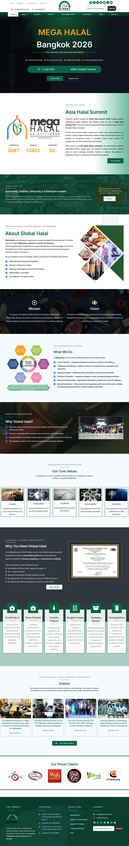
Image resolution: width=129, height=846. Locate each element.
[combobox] (96, 8)
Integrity (12, 504)
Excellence (64, 503)
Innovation (116, 504)
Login (11, 3)
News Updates (31, 3)
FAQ (71, 833)
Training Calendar (77, 828)
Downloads (87, 14)
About (25, 14)
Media (102, 14)
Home (13, 14)
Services (51, 14)
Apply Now (20, 3)
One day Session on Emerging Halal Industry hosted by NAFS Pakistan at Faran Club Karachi (113, 723)
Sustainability (90, 504)
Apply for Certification (78, 820)
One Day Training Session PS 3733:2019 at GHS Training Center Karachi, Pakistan (81, 723)
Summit (37, 14)
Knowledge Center (69, 14)
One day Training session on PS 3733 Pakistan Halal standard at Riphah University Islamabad (48, 723)
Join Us (114, 14)
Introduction (75, 815)
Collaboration (38, 503)
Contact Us (43, 3)
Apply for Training (77, 824)
